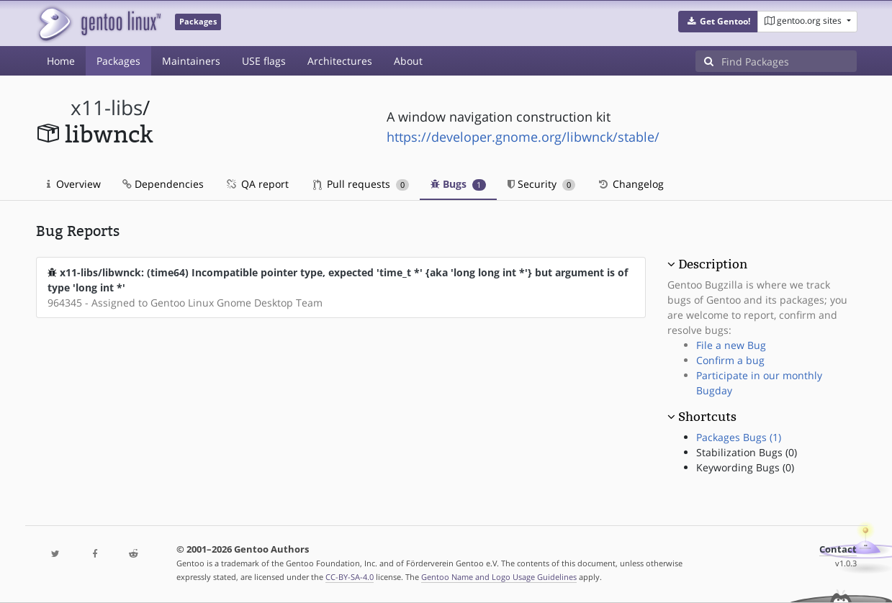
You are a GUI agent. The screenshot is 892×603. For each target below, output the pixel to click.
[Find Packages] (789, 61)
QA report (257, 184)
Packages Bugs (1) (738, 437)
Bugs (458, 184)
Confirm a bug (730, 360)
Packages (118, 61)
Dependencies (163, 184)
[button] (718, 21)
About (408, 61)
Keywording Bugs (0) (745, 467)
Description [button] (712, 264)
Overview (74, 184)
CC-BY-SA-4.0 (349, 576)
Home (61, 61)
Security (542, 184)
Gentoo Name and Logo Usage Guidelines (499, 576)
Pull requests (361, 184)
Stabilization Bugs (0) (746, 452)
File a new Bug (731, 345)
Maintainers (191, 61)
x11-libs (107, 107)
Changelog (630, 184)
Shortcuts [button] (707, 416)
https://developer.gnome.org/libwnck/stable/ (523, 136)
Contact (838, 549)
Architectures (339, 61)
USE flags (264, 61)
